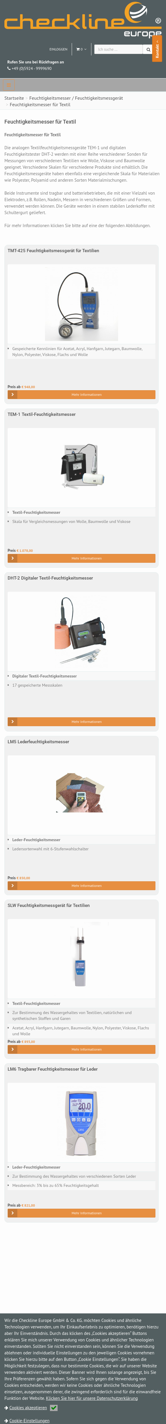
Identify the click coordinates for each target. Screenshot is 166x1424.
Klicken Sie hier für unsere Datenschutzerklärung (92, 1398)
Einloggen (58, 49)
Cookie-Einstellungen (29, 1420)
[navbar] (9, 85)
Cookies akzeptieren (33, 1407)
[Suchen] (149, 49)
